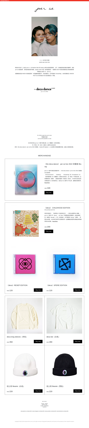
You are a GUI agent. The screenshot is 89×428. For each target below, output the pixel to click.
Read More (47, 182)
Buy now (49, 193)
